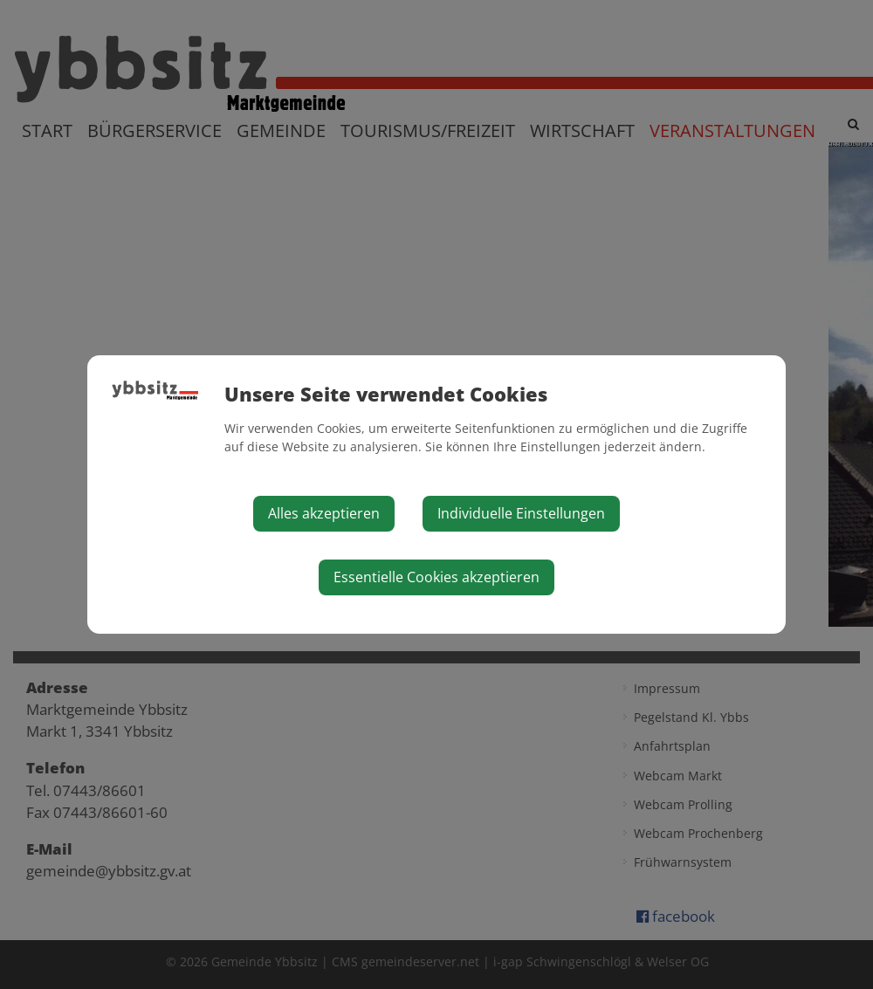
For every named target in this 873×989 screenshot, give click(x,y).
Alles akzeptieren (324, 513)
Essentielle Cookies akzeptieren (436, 577)
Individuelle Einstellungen (521, 513)
